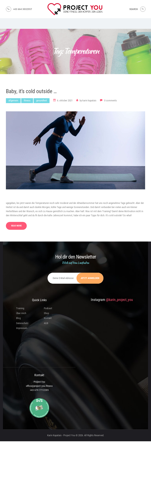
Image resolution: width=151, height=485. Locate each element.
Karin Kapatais (88, 100)
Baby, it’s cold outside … (31, 91)
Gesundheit (41, 100)
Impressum (21, 328)
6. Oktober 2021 (65, 100)
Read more (16, 226)
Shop (46, 313)
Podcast (48, 308)
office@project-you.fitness (39, 386)
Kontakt (48, 318)
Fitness (27, 100)
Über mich (21, 313)
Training (20, 308)
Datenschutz (22, 323)
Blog (18, 318)
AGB (46, 323)
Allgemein (13, 100)
